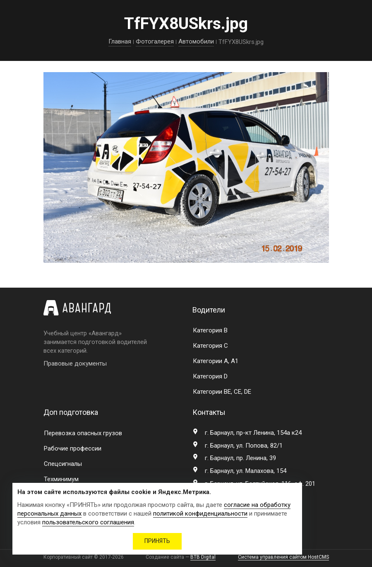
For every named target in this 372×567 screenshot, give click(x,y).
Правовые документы (75, 363)
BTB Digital (203, 557)
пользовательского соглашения (88, 522)
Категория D (210, 376)
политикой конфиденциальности (200, 513)
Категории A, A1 (215, 361)
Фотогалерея (155, 41)
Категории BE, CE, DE (222, 391)
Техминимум (61, 479)
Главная (119, 41)
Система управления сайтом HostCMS (283, 557)
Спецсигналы (63, 464)
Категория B (210, 330)
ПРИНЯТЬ (157, 541)
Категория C (210, 345)
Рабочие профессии (72, 448)
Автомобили (196, 41)
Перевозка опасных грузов (83, 433)
